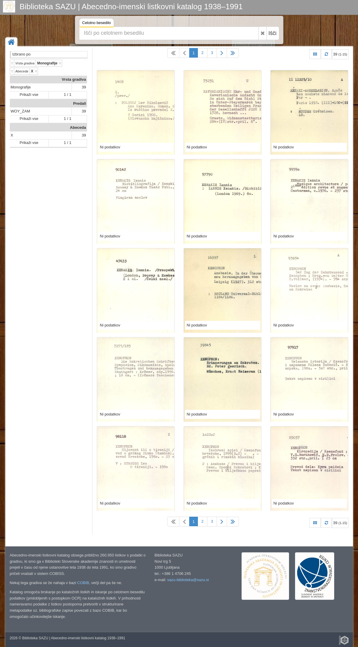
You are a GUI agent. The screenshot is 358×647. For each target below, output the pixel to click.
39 (84, 87)
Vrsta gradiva (74, 79)
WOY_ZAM (20, 111)
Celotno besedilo (96, 23)
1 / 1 (67, 94)
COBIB (83, 583)
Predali (79, 103)
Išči (273, 33)
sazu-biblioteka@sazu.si (188, 580)
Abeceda (78, 127)
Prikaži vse (29, 94)
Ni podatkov (110, 147)
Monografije (21, 87)
